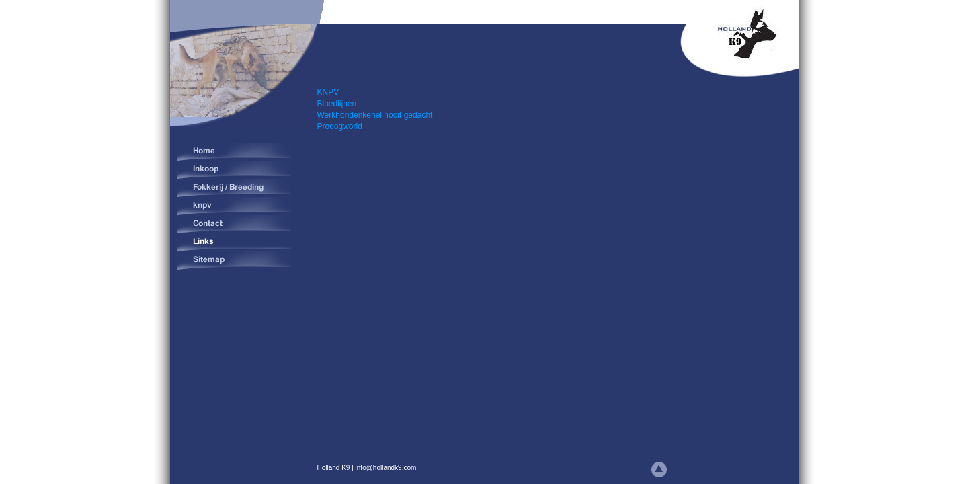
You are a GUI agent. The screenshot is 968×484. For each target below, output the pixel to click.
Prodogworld (339, 126)
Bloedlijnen (337, 103)
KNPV (329, 92)
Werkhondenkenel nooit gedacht (375, 115)
